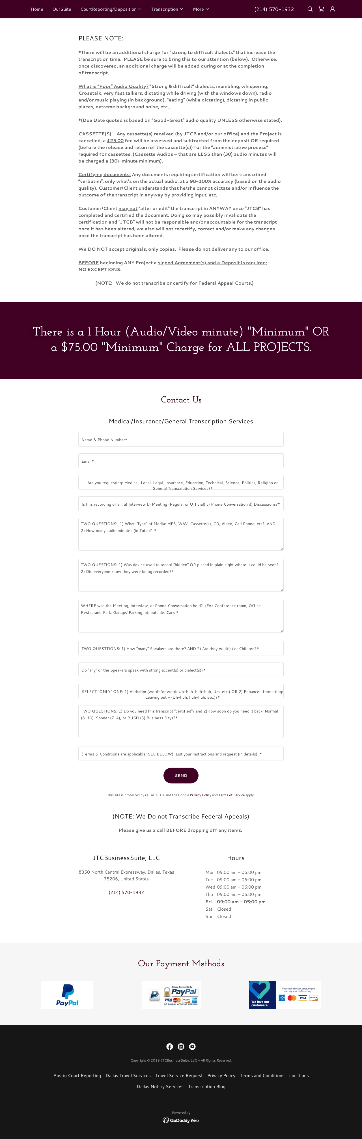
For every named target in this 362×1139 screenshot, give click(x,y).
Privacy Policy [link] (200, 794)
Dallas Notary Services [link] (160, 1086)
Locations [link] (299, 1075)
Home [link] (37, 9)
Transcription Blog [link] (206, 1086)
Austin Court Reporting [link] (77, 1075)
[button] (111, 9)
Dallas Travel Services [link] (128, 1075)
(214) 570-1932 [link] (274, 9)
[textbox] (180, 439)
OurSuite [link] (61, 9)
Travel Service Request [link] (179, 1075)
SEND (181, 775)
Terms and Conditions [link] (262, 1075)
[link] (321, 9)
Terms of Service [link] (232, 794)
